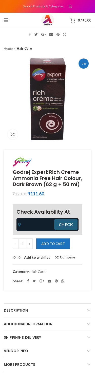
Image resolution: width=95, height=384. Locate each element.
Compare (67, 257)
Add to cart (53, 244)
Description (16, 310)
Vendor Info (16, 350)
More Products (19, 364)
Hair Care (24, 48)
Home (8, 48)
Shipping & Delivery (22, 337)
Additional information (28, 324)
